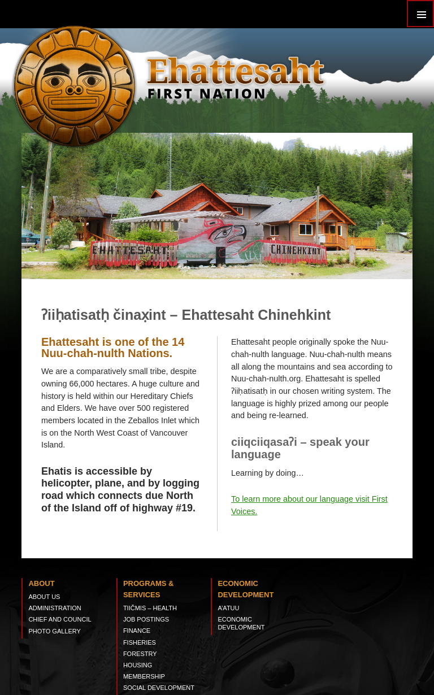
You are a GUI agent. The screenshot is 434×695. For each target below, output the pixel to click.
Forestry (140, 653)
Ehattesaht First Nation (235, 76)
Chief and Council (59, 619)
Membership (144, 676)
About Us (44, 596)
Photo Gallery (54, 631)
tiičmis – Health (150, 608)
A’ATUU (228, 608)
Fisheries (139, 642)
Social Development (158, 687)
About (41, 583)
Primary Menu (420, 13)
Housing (137, 665)
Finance (136, 630)
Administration (54, 608)
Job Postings (146, 619)
